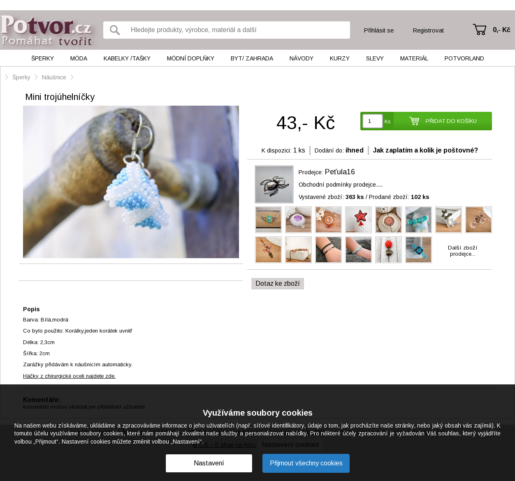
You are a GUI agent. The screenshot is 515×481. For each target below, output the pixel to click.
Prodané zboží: (399, 197)
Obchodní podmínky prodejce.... (341, 184)
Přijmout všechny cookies (306, 463)
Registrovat (428, 30)
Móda (78, 58)
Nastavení (209, 463)
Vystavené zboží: (331, 197)
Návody (301, 58)
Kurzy (340, 58)
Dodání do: (329, 150)
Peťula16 (340, 172)
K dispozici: (277, 150)
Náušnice (54, 77)
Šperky (42, 58)
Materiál (414, 58)
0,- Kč (501, 29)
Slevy (375, 58)
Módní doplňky (190, 58)
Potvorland (464, 58)
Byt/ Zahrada (252, 58)
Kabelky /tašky (127, 58)
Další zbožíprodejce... (463, 251)
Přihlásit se (379, 30)
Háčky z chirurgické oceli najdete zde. (69, 376)
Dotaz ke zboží (277, 283)
